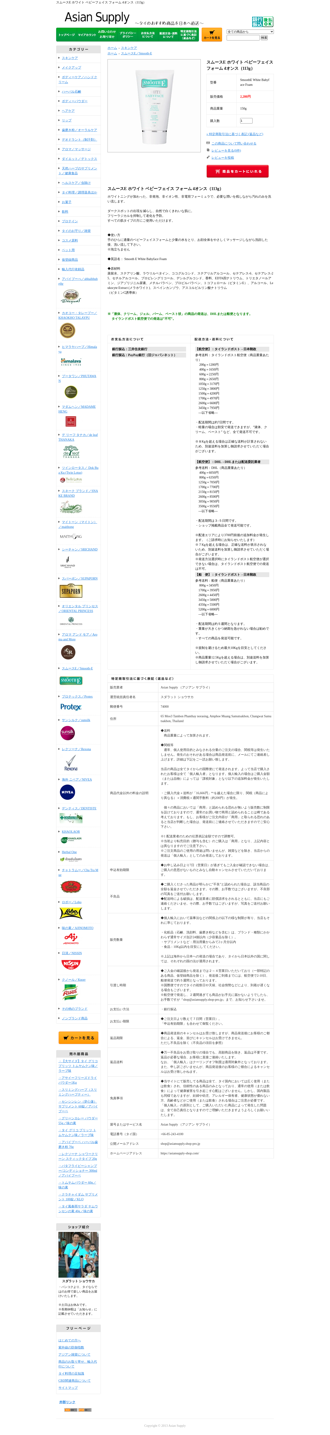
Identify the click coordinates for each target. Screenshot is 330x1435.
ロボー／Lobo (78, 910)
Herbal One (78, 856)
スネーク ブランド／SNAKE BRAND (78, 502)
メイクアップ (71, 67)
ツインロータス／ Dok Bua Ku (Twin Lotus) (78, 475)
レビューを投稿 (223, 157)
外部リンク (67, 1402)
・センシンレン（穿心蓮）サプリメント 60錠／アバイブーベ (78, 1106)
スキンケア (70, 58)
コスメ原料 (70, 240)
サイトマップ (68, 1387)
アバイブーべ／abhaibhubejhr (78, 291)
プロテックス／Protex (78, 704)
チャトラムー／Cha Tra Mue (78, 881)
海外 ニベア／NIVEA (78, 789)
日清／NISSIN (78, 962)
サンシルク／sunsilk (78, 730)
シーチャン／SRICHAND (78, 559)
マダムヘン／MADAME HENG (78, 416)
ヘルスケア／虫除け (76, 183)
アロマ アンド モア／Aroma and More (78, 647)
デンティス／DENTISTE (78, 816)
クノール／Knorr (78, 990)
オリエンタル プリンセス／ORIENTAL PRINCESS (78, 616)
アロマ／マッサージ (76, 149)
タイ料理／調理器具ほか (79, 192)
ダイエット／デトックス (79, 159)
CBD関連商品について (74, 1380)
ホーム (112, 48)
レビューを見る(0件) (226, 150)
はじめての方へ (69, 1340)
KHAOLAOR (78, 837)
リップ (67, 120)
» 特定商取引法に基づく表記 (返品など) (234, 134)
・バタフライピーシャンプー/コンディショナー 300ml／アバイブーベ (77, 1170)
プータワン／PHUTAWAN (78, 387)
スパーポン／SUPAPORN (78, 588)
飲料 (65, 211)
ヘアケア (68, 111)
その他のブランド (75, 1008)
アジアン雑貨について (74, 1354)
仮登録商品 (70, 259)
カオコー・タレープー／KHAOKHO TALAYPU (78, 325)
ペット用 (68, 250)
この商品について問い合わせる (234, 143)
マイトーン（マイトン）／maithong (78, 531)
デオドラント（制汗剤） (79, 139)
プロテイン (70, 221)
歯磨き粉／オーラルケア (79, 130)
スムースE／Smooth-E (78, 678)
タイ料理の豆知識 (71, 1373)
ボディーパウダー (75, 101)
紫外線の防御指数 (71, 1347)
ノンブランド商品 (75, 1018)
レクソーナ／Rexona (78, 759)
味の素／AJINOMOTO (78, 936)
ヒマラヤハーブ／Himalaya (78, 357)
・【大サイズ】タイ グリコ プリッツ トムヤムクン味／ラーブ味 (78, 1065)
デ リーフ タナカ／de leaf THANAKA (78, 447)
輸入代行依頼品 (73, 269)
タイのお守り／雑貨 (76, 231)
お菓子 (67, 202)
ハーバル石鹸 (71, 91)
